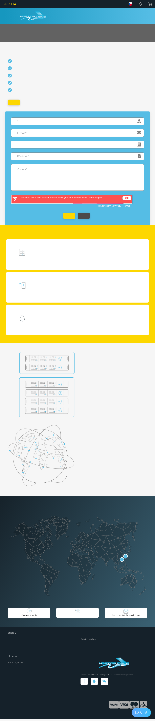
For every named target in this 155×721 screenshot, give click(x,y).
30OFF (10, 4)
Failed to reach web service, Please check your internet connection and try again (61, 198)
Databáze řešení (88, 641)
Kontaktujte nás (15, 664)
